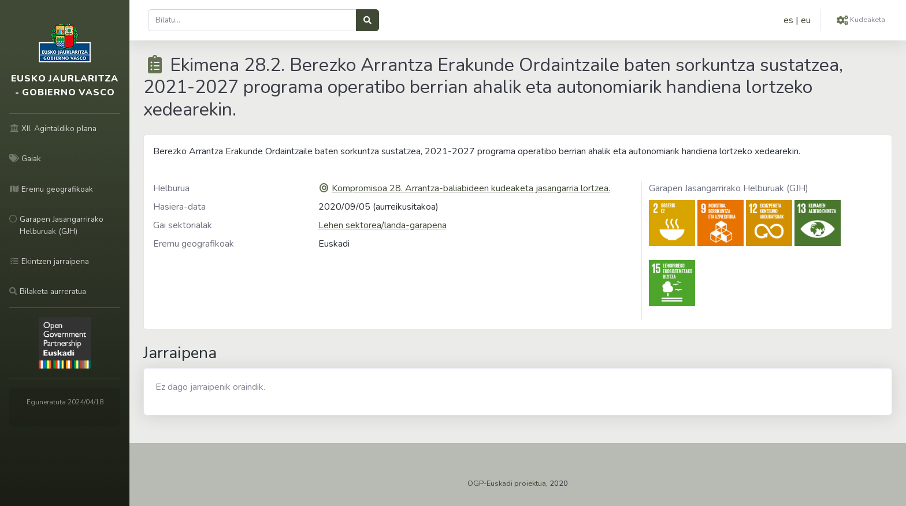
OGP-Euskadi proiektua (506, 483)
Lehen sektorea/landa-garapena (382, 225)
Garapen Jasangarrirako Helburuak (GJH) (728, 188)
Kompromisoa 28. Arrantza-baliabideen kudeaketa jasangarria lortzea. (471, 188)
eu (806, 20)
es (788, 20)
